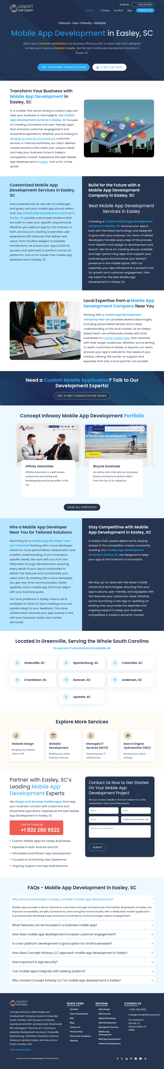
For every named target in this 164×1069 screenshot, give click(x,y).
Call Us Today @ (40, 828)
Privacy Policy (76, 1031)
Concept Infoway (36, 1058)
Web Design (104, 1009)
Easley (43, 162)
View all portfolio (82, 507)
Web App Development (110, 1039)
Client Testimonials (79, 1013)
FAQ (72, 1018)
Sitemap (74, 1040)
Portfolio (74, 1009)
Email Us (124, 4)
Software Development (110, 1043)
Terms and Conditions (80, 1036)
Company (105, 10)
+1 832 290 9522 (144, 4)
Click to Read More (20, 1049)
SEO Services (105, 1013)
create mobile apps (116, 338)
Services (89, 10)
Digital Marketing (107, 1018)
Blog (129, 10)
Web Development (107, 1022)
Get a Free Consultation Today (82, 396)
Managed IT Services (108, 1027)
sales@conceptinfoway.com (144, 1014)
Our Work (118, 10)
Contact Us (145, 10)
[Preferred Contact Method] (136, 819)
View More (48, 460)
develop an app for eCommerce (32, 138)
